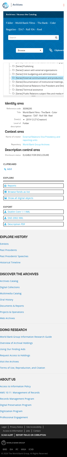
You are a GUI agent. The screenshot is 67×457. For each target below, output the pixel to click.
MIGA (23, 449)
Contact (36, 430)
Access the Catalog (27, 14)
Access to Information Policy (15, 386)
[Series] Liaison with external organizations (34, 70)
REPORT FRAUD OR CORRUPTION (31, 435)
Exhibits (4, 243)
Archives (18, 5)
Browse (29, 50)
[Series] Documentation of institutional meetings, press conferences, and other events (38, 82)
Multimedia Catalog (10, 293)
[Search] (33, 37)
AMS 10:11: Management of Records (20, 392)
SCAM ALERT (7, 435)
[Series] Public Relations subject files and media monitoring (38, 94)
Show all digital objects (18, 198)
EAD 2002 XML (13, 217)
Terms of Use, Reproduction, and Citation (22, 367)
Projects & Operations (12, 312)
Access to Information (13, 430)
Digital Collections (10, 287)
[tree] (33, 79)
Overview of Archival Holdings (16, 343)
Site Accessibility (33, 427)
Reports (10, 185)
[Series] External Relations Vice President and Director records (38, 86)
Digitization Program (11, 411)
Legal (4, 427)
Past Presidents (8, 250)
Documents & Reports (12, 305)
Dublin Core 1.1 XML (17, 211)
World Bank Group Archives (36, 144)
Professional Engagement (14, 417)
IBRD (5, 449)
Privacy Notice (16, 427)
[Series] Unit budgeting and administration (34, 74)
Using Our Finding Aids (12, 349)
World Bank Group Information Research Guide (26, 336)
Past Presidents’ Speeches (14, 256)
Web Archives (7, 318)
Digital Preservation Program (15, 404)
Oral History (6, 299)
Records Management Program (17, 398)
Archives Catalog (9, 281)
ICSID (31, 449)
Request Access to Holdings (15, 355)
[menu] (64, 5)
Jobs (28, 430)
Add (9, 169)
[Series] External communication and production (37, 78)
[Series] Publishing (22, 66)
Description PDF (14, 224)
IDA (11, 449)
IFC (17, 449)
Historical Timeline (10, 262)
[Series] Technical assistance (27, 90)
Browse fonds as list (17, 191)
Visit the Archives (9, 361)
